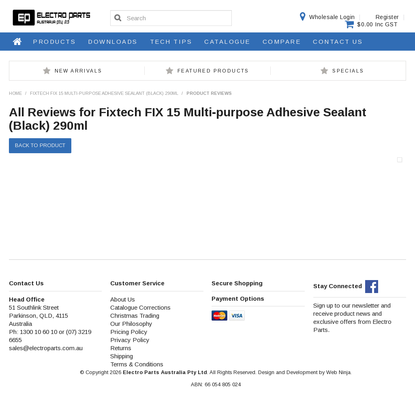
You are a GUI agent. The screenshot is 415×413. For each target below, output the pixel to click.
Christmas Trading (134, 315)
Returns (120, 348)
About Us (122, 299)
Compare (282, 41)
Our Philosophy (131, 323)
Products (54, 41)
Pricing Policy (129, 331)
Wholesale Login (332, 17)
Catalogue (227, 41)
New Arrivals (79, 71)
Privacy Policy (130, 339)
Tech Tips (171, 41)
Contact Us (338, 41)
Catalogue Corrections (140, 307)
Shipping (121, 356)
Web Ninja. (339, 372)
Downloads (113, 41)
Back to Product (40, 145)
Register (387, 17)
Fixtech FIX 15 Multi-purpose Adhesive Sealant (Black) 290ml (104, 93)
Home (18, 41)
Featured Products (213, 71)
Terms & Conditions (136, 364)
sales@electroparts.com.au (46, 348)
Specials (348, 71)
